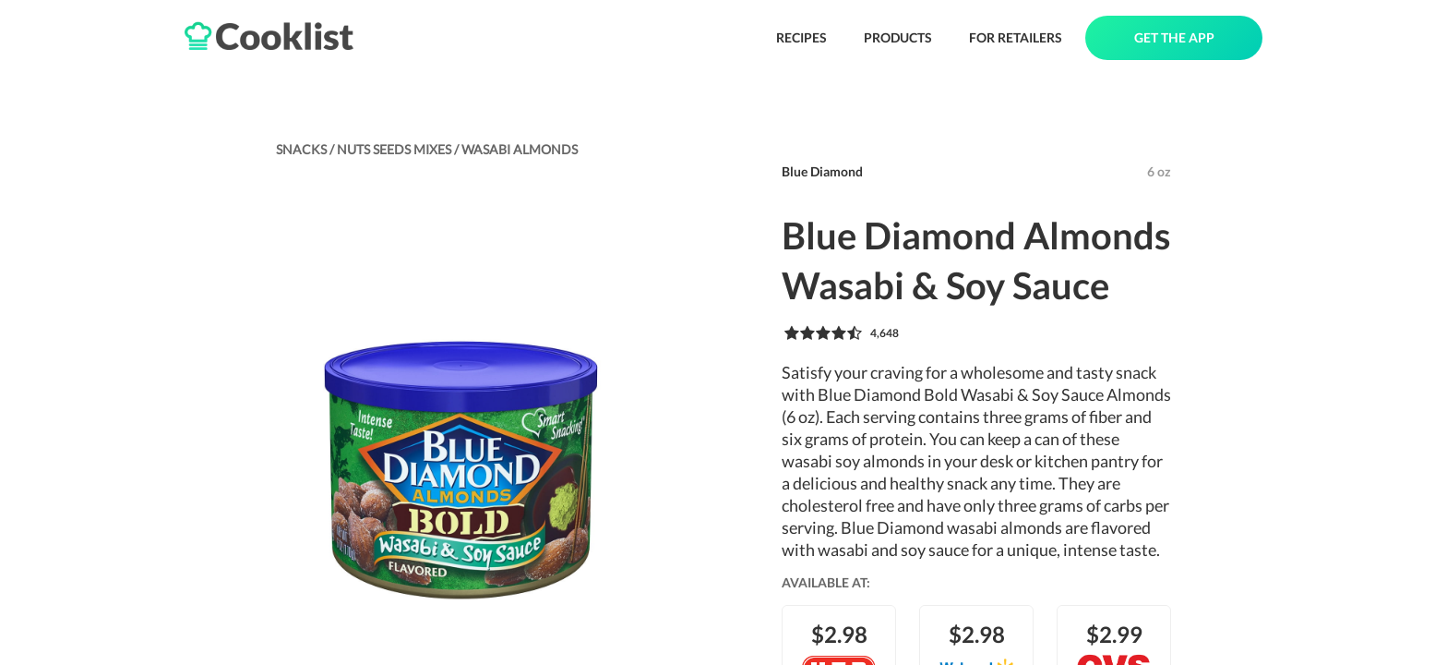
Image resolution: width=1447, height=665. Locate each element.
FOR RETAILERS (1015, 37)
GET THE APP (1174, 37)
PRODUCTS (898, 37)
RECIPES (801, 37)
